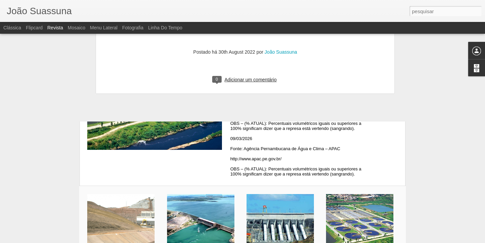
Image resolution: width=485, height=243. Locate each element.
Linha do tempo (165, 27)
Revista (55, 27)
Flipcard (34, 27)
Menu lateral (104, 27)
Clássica (12, 27)
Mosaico (76, 27)
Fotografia (132, 27)
